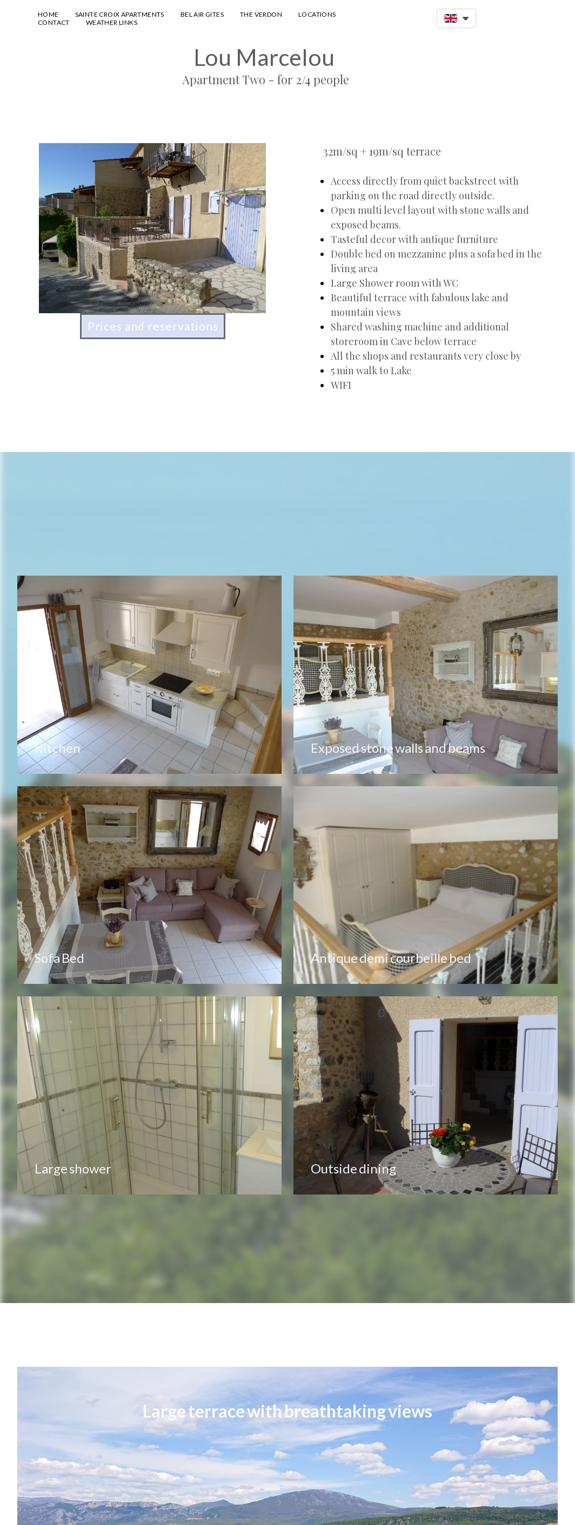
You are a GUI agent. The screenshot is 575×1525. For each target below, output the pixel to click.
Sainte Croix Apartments (119, 14)
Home (48, 14)
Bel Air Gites (202, 14)
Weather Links (111, 22)
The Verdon (261, 14)
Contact (54, 22)
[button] (456, 18)
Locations (317, 14)
